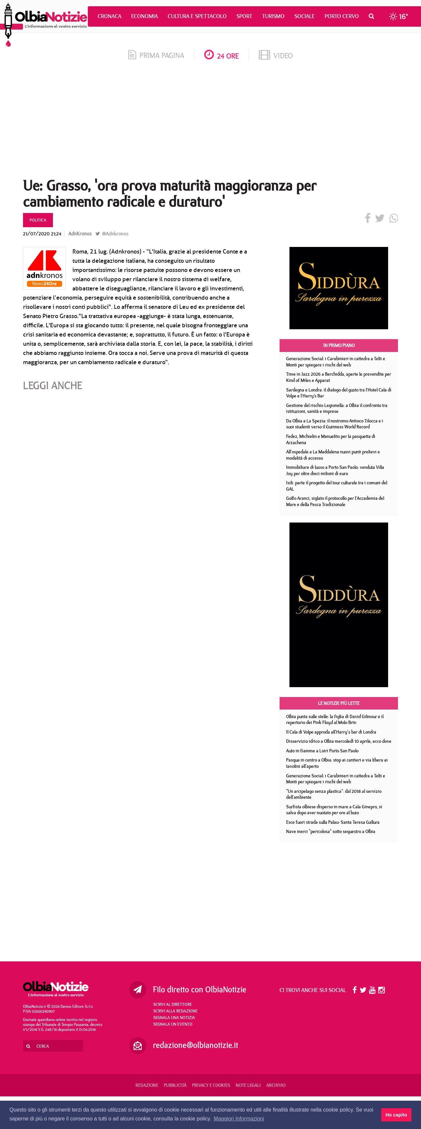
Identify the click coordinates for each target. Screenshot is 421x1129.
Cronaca (109, 16)
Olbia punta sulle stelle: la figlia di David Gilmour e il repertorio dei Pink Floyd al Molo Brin (335, 719)
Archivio (275, 1085)
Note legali (248, 1085)
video (276, 55)
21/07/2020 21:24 (42, 233)
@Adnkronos (111, 233)
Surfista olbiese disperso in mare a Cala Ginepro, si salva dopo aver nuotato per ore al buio (334, 809)
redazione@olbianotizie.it (195, 1045)
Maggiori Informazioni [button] (239, 1118)
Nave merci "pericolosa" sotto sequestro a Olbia (330, 831)
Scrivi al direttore (172, 1004)
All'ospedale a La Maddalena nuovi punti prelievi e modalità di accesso (333, 454)
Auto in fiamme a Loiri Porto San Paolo (322, 750)
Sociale (304, 16)
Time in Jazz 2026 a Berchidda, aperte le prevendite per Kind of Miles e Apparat (338, 377)
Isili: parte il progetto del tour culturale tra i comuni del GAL (336, 485)
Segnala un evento (172, 1024)
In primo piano (339, 345)
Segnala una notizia (174, 1017)
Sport (244, 16)
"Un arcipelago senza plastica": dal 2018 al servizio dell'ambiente (334, 794)
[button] (373, 16)
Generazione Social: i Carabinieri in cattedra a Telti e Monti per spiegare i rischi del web (335, 361)
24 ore (221, 56)
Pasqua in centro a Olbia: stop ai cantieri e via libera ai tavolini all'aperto (337, 763)
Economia (144, 16)
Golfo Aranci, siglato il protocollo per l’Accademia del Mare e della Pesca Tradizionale (335, 501)
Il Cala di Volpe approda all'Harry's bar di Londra (331, 732)
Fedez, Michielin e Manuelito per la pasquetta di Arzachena (330, 439)
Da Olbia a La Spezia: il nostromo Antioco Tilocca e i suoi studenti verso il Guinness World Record (334, 423)
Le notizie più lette (338, 703)
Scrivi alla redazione (175, 1011)
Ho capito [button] (396, 1114)
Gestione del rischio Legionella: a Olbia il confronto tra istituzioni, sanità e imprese (336, 408)
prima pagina (156, 55)
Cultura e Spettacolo (197, 16)
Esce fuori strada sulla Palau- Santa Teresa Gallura (333, 822)
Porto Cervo (342, 16)
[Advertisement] (210, 121)
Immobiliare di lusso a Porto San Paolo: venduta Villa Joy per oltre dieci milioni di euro (335, 470)
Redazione (147, 1085)
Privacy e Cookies (211, 1085)
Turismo (273, 16)
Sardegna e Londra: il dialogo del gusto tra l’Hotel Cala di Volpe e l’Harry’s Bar (338, 393)
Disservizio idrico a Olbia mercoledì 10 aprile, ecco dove (338, 741)
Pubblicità (175, 1085)
